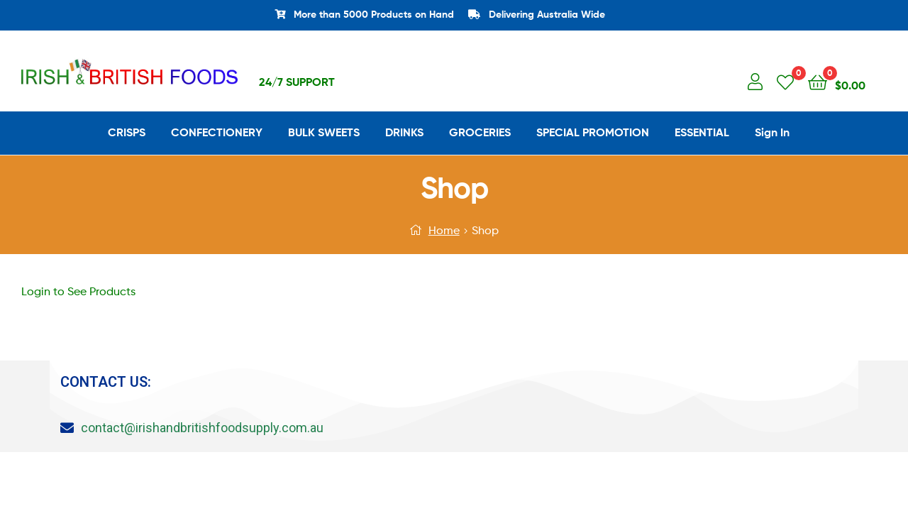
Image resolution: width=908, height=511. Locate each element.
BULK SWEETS (324, 132)
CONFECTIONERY (216, 132)
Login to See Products (78, 291)
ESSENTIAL (702, 132)
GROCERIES (480, 132)
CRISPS (126, 132)
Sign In (772, 132)
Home (444, 230)
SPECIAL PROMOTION (592, 132)
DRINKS (404, 132)
